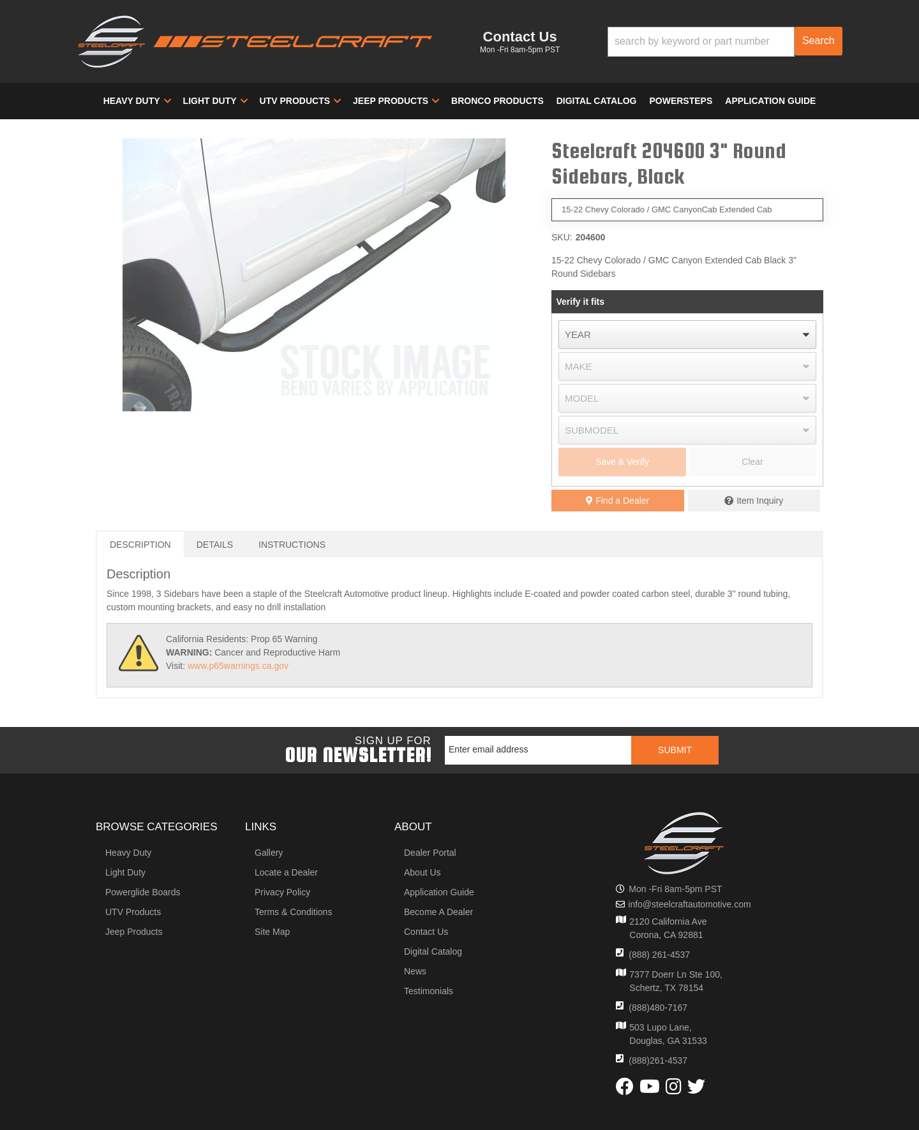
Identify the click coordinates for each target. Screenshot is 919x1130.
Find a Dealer (617, 500)
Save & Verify (622, 462)
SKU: (561, 237)
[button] (725, 42)
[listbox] (687, 334)
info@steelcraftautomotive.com (689, 904)
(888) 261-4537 (659, 955)
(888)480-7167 (658, 1007)
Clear (752, 462)
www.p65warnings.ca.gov (238, 666)
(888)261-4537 (658, 1060)
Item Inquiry (759, 500)
